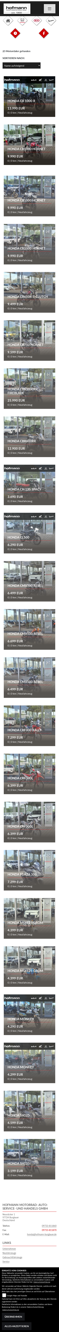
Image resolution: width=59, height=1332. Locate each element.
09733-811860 (49, 1225)
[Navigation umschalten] (50, 8)
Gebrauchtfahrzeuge (12, 1257)
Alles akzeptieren (17, 1326)
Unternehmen (9, 1248)
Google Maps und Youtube (17, 1296)
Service (6, 1261)
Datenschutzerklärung (42, 1282)
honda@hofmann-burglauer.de (41, 1234)
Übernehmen (13, 1316)
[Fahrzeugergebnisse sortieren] (22, 65)
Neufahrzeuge (9, 1253)
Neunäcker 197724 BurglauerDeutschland (11, 1217)
